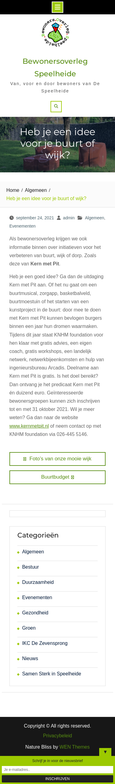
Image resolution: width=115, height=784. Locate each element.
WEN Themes (74, 747)
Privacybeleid (57, 735)
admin (69, 217)
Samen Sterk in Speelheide (51, 673)
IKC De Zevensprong (45, 643)
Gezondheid (35, 612)
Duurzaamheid (38, 582)
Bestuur (30, 567)
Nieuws (30, 658)
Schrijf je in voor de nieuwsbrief (57, 761)
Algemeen (94, 217)
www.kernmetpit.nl (29, 426)
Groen (29, 628)
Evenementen (22, 226)
